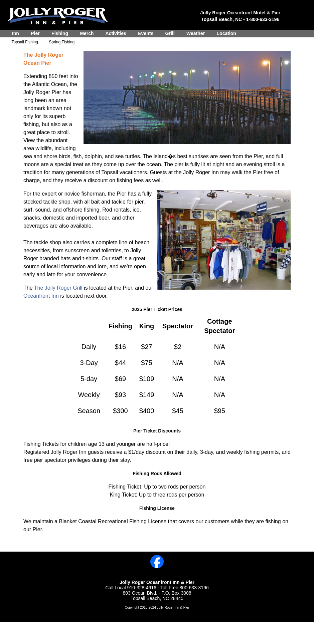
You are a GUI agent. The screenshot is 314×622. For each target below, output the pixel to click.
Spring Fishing (62, 42)
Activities (116, 33)
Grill (170, 33)
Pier (35, 33)
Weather (195, 33)
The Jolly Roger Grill (59, 288)
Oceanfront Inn (41, 296)
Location (226, 33)
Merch (87, 33)
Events (145, 33)
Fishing (59, 33)
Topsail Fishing (24, 42)
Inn (15, 33)
